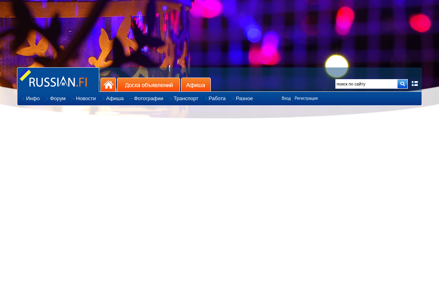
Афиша (196, 84)
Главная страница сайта (58, 79)
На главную (108, 84)
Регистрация (306, 98)
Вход (286, 98)
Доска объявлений (148, 84)
